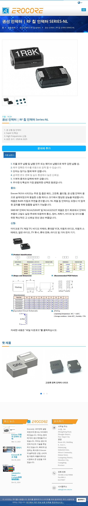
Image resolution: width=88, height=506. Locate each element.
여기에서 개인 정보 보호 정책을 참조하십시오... (45, 502)
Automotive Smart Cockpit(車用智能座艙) (16, 476)
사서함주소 (62, 487)
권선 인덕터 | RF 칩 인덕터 (30, 27)
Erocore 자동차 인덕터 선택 (16, 436)
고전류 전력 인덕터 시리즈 (56, 382)
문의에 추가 (44, 148)
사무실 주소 (62, 426)
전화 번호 (62, 472)
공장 (60, 439)
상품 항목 (11, 27)
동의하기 (81, 500)
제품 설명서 (9, 155)
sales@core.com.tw (65, 489)
